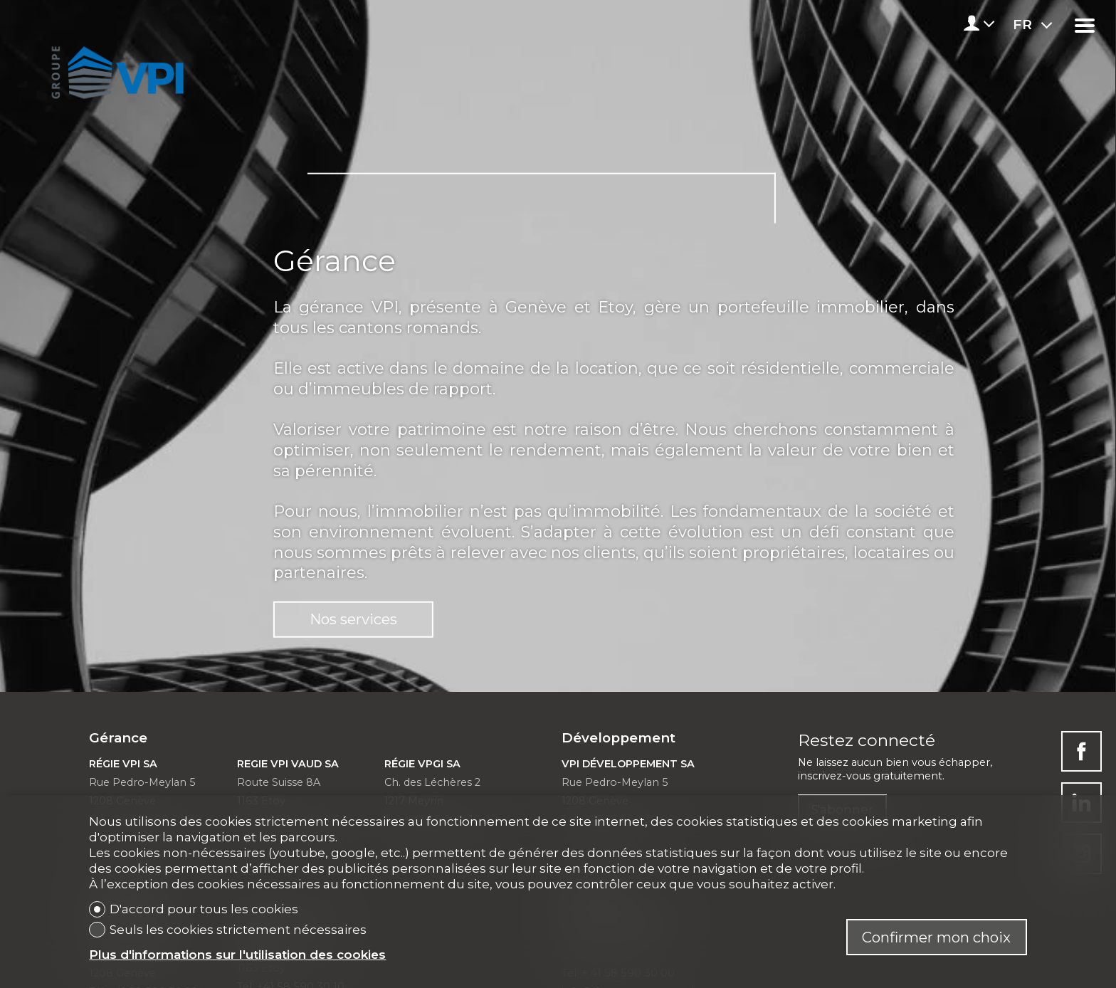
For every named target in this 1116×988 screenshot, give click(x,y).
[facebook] (1081, 751)
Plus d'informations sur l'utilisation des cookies (237, 954)
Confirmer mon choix (936, 937)
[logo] (115, 68)
